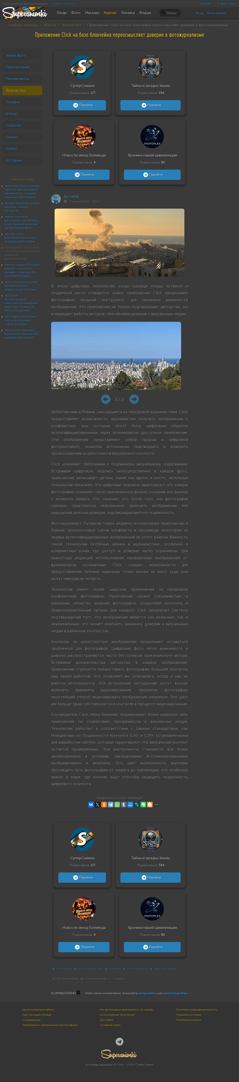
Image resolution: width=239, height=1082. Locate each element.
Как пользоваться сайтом (38, 1009)
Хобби (11, 149)
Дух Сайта (106, 1020)
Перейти (82, 105)
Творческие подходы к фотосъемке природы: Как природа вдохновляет (22, 334)
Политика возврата (188, 1020)
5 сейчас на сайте (63, 3)
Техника (12, 102)
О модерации (31, 1020)
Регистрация (216, 13)
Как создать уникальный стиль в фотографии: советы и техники (20, 320)
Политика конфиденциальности (196, 1009)
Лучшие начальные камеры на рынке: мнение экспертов (22, 207)
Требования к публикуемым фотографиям (50, 1025)
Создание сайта (110, 1025)
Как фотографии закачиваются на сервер (126, 1009)
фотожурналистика (90, 968)
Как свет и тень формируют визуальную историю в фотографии (20, 237)
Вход (200, 13)
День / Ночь (224, 3)
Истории (13, 160)
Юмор (11, 114)
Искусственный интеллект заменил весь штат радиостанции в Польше (22, 285)
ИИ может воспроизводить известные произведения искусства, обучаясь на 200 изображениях (21, 303)
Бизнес (12, 137)
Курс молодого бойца (36, 1014)
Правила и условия (188, 1014)
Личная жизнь (17, 79)
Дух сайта (70, 197)
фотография (64, 968)
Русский (205, 3)
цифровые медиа (165, 968)
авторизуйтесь (147, 993)
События (13, 125)
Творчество (71, 25)
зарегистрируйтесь (175, 993)
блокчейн (115, 968)
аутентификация (137, 968)
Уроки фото (16, 55)
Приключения (18, 67)
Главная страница (23, 25)
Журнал (49, 25)
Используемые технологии (117, 1014)
